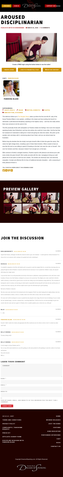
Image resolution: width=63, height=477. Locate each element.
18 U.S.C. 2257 (8, 416)
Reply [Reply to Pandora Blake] (59, 319)
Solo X (12, 110)
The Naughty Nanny (23, 116)
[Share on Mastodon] (9, 170)
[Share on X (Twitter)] (6, 170)
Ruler (21, 110)
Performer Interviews (51, 435)
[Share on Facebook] (3, 170)
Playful (47, 110)
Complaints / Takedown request (12, 428)
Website (4, 391)
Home (58, 416)
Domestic (36, 110)
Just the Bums (54, 423)
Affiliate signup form (11, 436)
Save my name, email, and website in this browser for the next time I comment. (29, 401)
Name (3, 378)
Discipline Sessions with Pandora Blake (13, 441)
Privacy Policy (8, 423)
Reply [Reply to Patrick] (59, 263)
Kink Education (54, 431)
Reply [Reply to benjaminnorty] (59, 251)
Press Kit (6, 433)
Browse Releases (53, 420)
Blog (58, 442)
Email (4, 385)
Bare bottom (9, 112)
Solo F (6, 110)
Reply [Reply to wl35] (59, 309)
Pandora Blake (13, 78)
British (29, 110)
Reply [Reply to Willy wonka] (59, 331)
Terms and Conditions (11, 420)
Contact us (56, 446)
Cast (59, 439)
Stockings (19, 112)
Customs (57, 427)
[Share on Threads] (11, 170)
